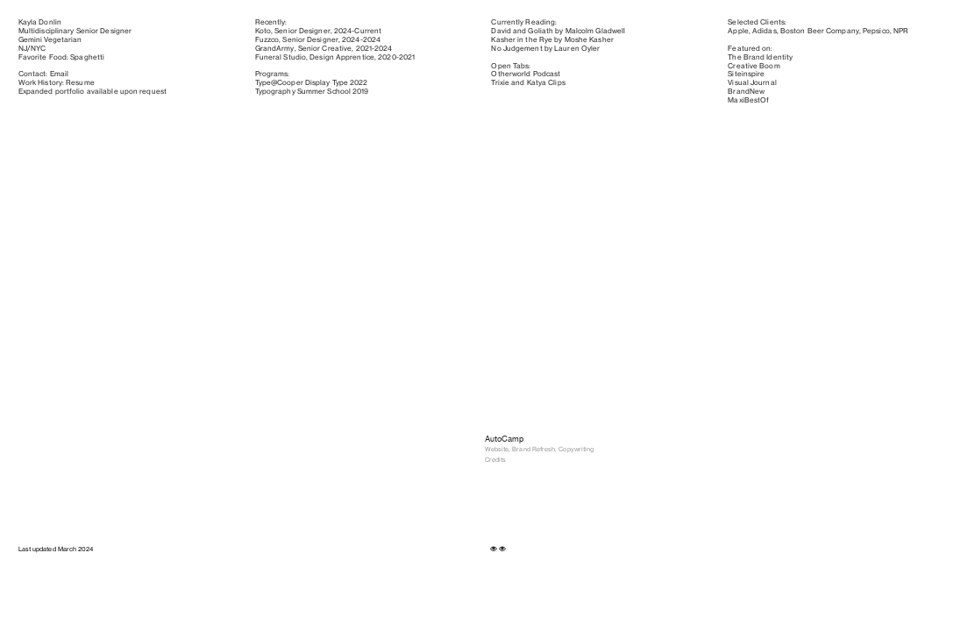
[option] (364, 211)
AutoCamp (504, 438)
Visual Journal (752, 82)
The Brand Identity (760, 57)
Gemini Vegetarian (50, 39)
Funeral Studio (280, 57)
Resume (80, 82)
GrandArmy (275, 48)
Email (59, 73)
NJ (22, 48)
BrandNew (746, 91)
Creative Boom (753, 65)
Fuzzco (267, 39)
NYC (38, 48)
